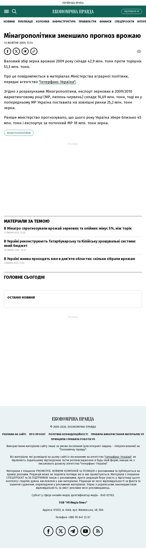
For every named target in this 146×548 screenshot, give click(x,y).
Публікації (25, 21)
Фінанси (105, 21)
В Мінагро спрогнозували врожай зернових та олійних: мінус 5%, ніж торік (68, 228)
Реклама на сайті (14, 434)
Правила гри (87, 21)
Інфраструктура (63, 21)
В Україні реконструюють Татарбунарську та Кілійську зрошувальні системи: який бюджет (70, 243)
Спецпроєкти (124, 21)
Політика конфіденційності (68, 434)
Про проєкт (37, 434)
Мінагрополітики (18, 132)
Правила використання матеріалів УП (117, 434)
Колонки (42, 21)
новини (9, 21)
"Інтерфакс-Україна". (57, 82)
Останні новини (21, 297)
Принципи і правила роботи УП (73, 439)
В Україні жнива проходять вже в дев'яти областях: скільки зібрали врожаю (69, 259)
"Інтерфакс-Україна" (117, 457)
